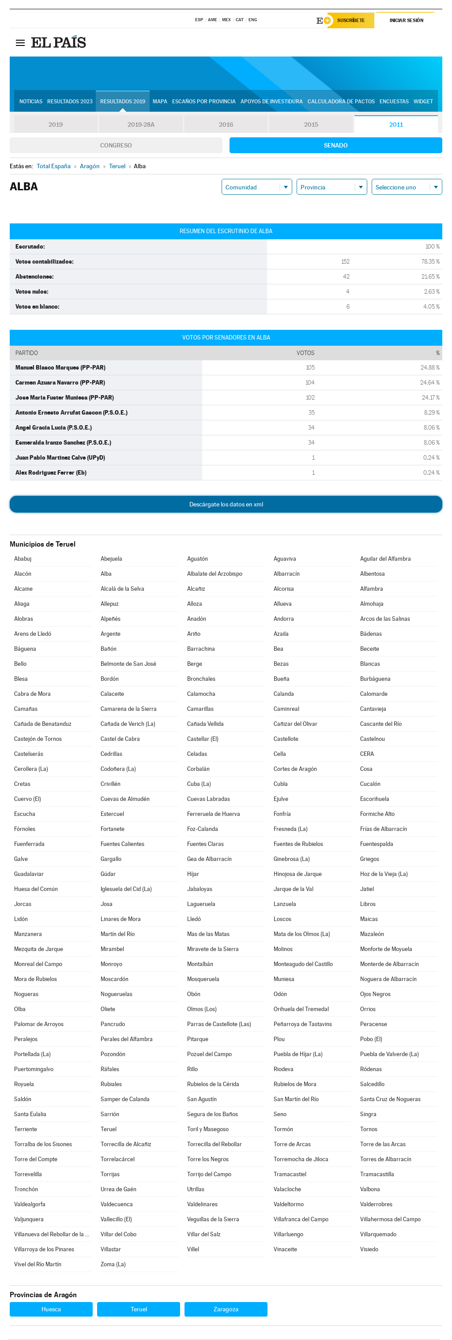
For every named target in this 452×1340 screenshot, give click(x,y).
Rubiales (111, 1085)
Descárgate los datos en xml (226, 505)
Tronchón (26, 1190)
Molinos (283, 950)
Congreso (116, 146)
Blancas (370, 664)
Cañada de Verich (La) (128, 724)
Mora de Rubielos (35, 980)
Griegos (369, 860)
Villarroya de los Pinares (44, 1250)
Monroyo (111, 965)
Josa (107, 905)
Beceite (369, 649)
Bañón (109, 649)
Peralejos (26, 1040)
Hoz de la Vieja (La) (384, 875)
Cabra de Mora (32, 694)
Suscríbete (352, 21)
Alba (106, 574)
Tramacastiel (290, 1175)
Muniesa (284, 980)
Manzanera (28, 935)
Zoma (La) (113, 1265)
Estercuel (112, 815)
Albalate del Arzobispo (214, 574)
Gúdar (108, 875)
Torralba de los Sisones (43, 1145)
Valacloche (287, 1190)
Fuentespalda (376, 845)
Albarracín (287, 574)
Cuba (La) (199, 784)
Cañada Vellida (205, 724)
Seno (280, 1115)
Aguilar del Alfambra (385, 559)
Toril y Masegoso (208, 1130)
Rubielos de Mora (295, 1085)
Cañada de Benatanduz (43, 724)
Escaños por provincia (204, 102)
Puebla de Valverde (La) (389, 1055)
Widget (423, 102)
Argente (111, 634)
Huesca (51, 1310)
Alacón (22, 574)
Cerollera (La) (31, 769)
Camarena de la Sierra (129, 709)
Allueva (283, 604)
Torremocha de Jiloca (301, 1160)
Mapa (160, 102)
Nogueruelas (116, 995)
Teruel (109, 1130)
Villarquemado (378, 1235)
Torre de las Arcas (383, 1145)
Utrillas (195, 1190)
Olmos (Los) (202, 1010)
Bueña (282, 679)
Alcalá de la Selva (122, 589)
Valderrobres (376, 1205)
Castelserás (28, 754)
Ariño (193, 634)
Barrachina (201, 649)
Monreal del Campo (38, 965)
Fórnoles (24, 830)
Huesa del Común (36, 890)
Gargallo (111, 860)
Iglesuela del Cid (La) (126, 890)
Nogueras (26, 995)
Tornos (368, 1130)
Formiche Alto (377, 815)
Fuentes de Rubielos (298, 845)
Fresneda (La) (291, 830)
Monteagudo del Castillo (303, 965)
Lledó (194, 920)
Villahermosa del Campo (390, 1220)
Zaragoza (226, 1310)
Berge (194, 664)
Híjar (193, 875)
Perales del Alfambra (127, 1040)
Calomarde (374, 694)
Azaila (281, 634)
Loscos (282, 920)
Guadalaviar (29, 875)
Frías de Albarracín (383, 830)
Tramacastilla (377, 1175)
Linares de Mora (121, 920)
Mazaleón (372, 935)
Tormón (283, 1130)
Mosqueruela (203, 980)
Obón (193, 995)
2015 (311, 125)
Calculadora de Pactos (341, 102)
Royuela (24, 1085)
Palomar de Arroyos (39, 1025)
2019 (56, 125)
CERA (367, 754)
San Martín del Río (296, 1100)
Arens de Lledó (32, 634)
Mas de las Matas (208, 935)
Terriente (25, 1130)
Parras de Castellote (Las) (219, 1025)
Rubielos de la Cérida (213, 1085)
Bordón (110, 679)
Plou (279, 1040)
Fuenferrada (29, 845)
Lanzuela (285, 905)
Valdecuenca (117, 1205)
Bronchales (201, 679)
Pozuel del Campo (209, 1055)
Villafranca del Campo (301, 1220)
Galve (21, 860)
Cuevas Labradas (208, 799)
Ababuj (22, 559)
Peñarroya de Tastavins (303, 1025)
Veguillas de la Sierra (213, 1220)
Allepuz (110, 604)
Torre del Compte (35, 1160)
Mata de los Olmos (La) (302, 935)
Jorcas (22, 905)
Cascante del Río (381, 724)
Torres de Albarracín (385, 1160)
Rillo (192, 1070)
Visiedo (369, 1250)
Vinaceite (285, 1250)
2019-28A (141, 125)
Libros (368, 905)
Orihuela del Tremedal (301, 1010)
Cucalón (370, 784)
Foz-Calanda (202, 830)
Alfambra (371, 589)
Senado (336, 146)
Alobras (23, 619)
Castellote (286, 739)
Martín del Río (118, 935)
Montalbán (200, 965)
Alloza (194, 604)
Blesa (21, 679)
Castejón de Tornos (38, 739)
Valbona (370, 1190)
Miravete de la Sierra (213, 950)
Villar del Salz (204, 1235)
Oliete (108, 1010)
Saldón (22, 1100)
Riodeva (284, 1070)
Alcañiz (196, 589)
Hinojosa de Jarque (298, 875)
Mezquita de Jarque (38, 950)
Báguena (25, 649)
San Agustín (202, 1100)
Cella (280, 754)
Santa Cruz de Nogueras (390, 1100)
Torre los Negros (208, 1160)
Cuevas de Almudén (125, 799)
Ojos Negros (375, 995)
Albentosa (372, 574)
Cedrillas (111, 754)
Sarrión (110, 1115)
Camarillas (200, 709)
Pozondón (113, 1055)
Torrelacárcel (118, 1160)
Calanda (284, 694)
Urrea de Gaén (118, 1190)
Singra (368, 1115)
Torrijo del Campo (209, 1175)
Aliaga (22, 604)
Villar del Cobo (118, 1235)
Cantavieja (373, 709)
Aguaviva (285, 559)
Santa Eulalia (30, 1115)
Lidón (21, 920)
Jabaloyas (199, 890)
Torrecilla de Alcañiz (126, 1145)
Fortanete (112, 830)
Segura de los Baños (212, 1115)
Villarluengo (288, 1235)
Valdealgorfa (29, 1205)
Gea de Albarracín (209, 860)
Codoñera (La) (118, 769)
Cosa (366, 769)
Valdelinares (202, 1205)
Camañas (26, 709)
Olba (20, 1010)
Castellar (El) (202, 739)
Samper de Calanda (125, 1100)
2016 (226, 125)
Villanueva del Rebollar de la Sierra (53, 1235)
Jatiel (367, 890)
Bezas (281, 664)
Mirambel (112, 950)
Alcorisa (284, 589)
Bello (20, 664)
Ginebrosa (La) (292, 860)
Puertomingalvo (33, 1070)
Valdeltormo (289, 1205)
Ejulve (281, 799)
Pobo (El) (371, 1040)
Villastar (111, 1250)
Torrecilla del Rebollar (214, 1145)
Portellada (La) (32, 1055)
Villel (193, 1250)
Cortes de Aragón (295, 769)
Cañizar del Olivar (295, 724)
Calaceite (112, 694)
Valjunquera (29, 1220)
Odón (280, 995)
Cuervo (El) (27, 799)
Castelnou (372, 739)
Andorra (284, 619)
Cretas (22, 784)
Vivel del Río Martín (37, 1265)
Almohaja (372, 604)
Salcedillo (372, 1085)
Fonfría (282, 815)
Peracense (373, 1025)
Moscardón (114, 980)
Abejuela (111, 559)
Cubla (281, 784)
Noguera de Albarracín (388, 980)
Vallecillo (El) (116, 1220)
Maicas (369, 920)
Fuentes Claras (205, 845)
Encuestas (394, 102)
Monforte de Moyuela (386, 950)
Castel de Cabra (120, 739)
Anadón (196, 619)
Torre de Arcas (292, 1145)
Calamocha (201, 694)
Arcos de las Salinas (385, 619)
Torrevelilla (28, 1175)
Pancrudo (113, 1025)
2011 (396, 125)
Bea (278, 649)
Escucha (24, 815)
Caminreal (286, 709)
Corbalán (198, 769)
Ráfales (110, 1070)
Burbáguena (375, 679)
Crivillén (111, 784)
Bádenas (371, 634)
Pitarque (197, 1040)
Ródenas (371, 1070)
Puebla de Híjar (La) (298, 1055)
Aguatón (197, 559)
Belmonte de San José (128, 664)
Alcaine (23, 589)
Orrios (368, 1010)
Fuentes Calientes (122, 845)
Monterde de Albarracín (389, 965)
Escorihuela (374, 799)
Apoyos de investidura (272, 102)
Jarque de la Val (293, 890)
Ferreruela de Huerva (213, 815)
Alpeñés (111, 619)
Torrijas (110, 1175)
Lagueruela (201, 905)
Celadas (197, 754)
